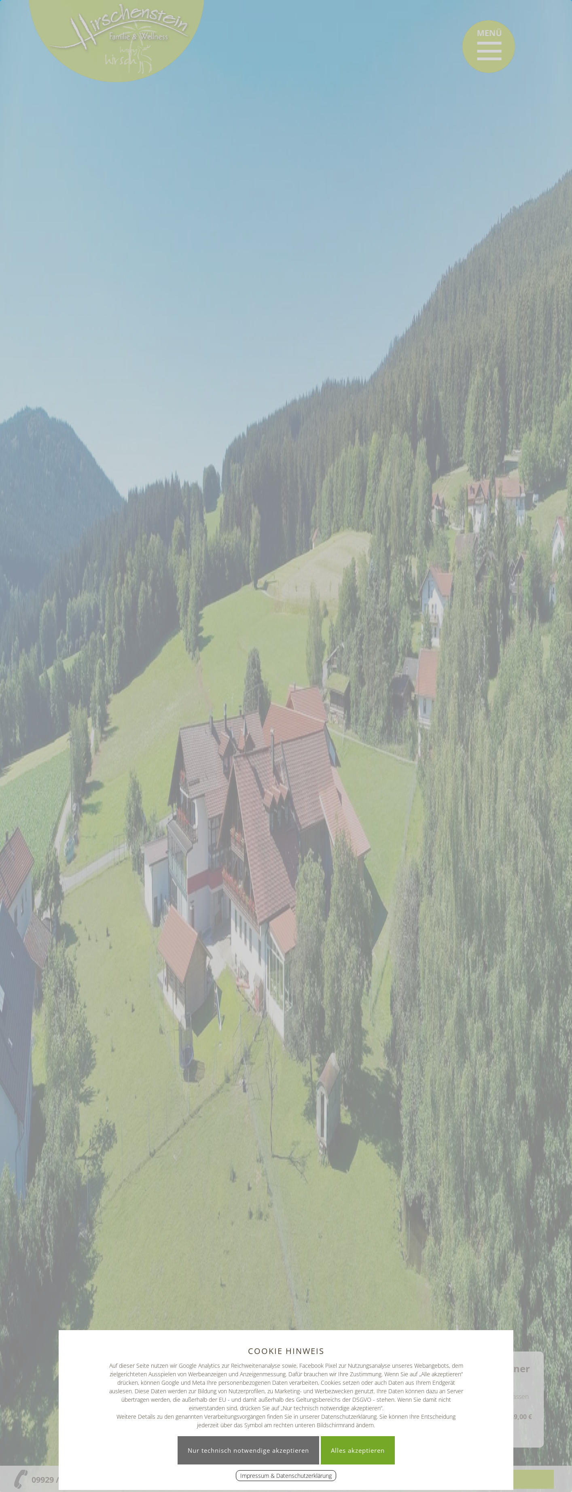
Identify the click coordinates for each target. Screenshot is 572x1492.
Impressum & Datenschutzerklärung (286, 1475)
